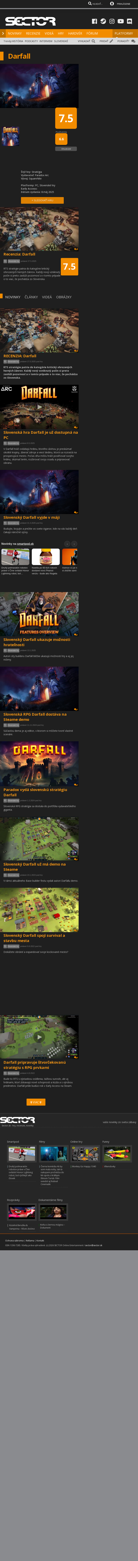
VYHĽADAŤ (84, 41)
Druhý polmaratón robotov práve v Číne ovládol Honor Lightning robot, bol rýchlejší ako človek (21, 1172)
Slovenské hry (13, 362)
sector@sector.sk (93, 1245)
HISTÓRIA (17, 41)
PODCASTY (31, 41)
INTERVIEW (45, 41)
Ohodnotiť (66, 148)
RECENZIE (33, 33)
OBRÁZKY (63, 297)
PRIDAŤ (104, 41)
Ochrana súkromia (14, 1240)
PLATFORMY (124, 35)
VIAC (35, 1102)
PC (5, 362)
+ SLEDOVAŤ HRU (42, 200)
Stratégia (37, 172)
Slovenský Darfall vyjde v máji (31, 517)
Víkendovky (109, 1166)
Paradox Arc (42, 175)
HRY (61, 33)
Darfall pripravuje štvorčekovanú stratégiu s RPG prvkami (34, 1065)
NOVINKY (15, 33)
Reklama (30, 1240)
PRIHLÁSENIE (123, 3)
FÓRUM (92, 33)
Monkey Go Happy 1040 (84, 1166)
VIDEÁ (49, 33)
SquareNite (35, 178)
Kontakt (40, 1240)
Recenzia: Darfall (19, 254)
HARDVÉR (75, 33)
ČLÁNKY (31, 297)
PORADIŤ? (123, 41)
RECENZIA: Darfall (19, 355)
